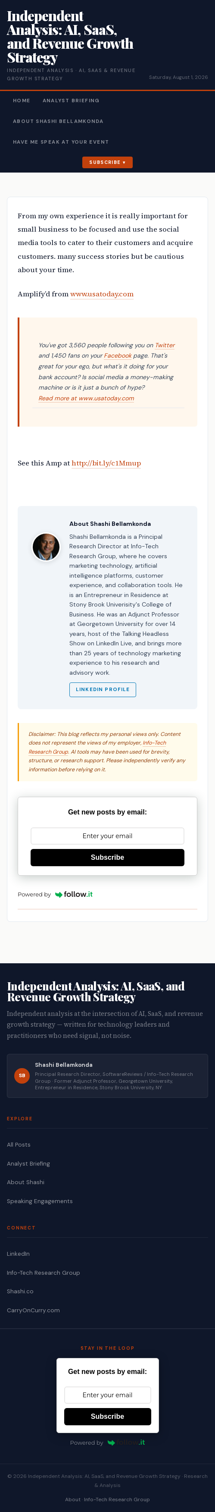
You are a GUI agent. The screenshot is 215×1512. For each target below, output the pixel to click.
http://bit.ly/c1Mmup (106, 463)
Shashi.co (20, 1291)
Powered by (55, 894)
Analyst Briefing (71, 100)
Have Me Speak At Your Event (61, 142)
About (73, 1499)
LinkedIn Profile (103, 689)
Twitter (164, 345)
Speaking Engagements (40, 1201)
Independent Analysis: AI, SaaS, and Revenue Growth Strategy (70, 36)
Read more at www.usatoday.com (86, 398)
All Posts (19, 1144)
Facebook (117, 355)
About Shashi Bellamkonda (58, 121)
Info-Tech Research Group (43, 1272)
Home (22, 100)
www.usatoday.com (102, 294)
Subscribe (105, 162)
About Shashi (25, 1182)
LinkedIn (18, 1253)
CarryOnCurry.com (33, 1310)
